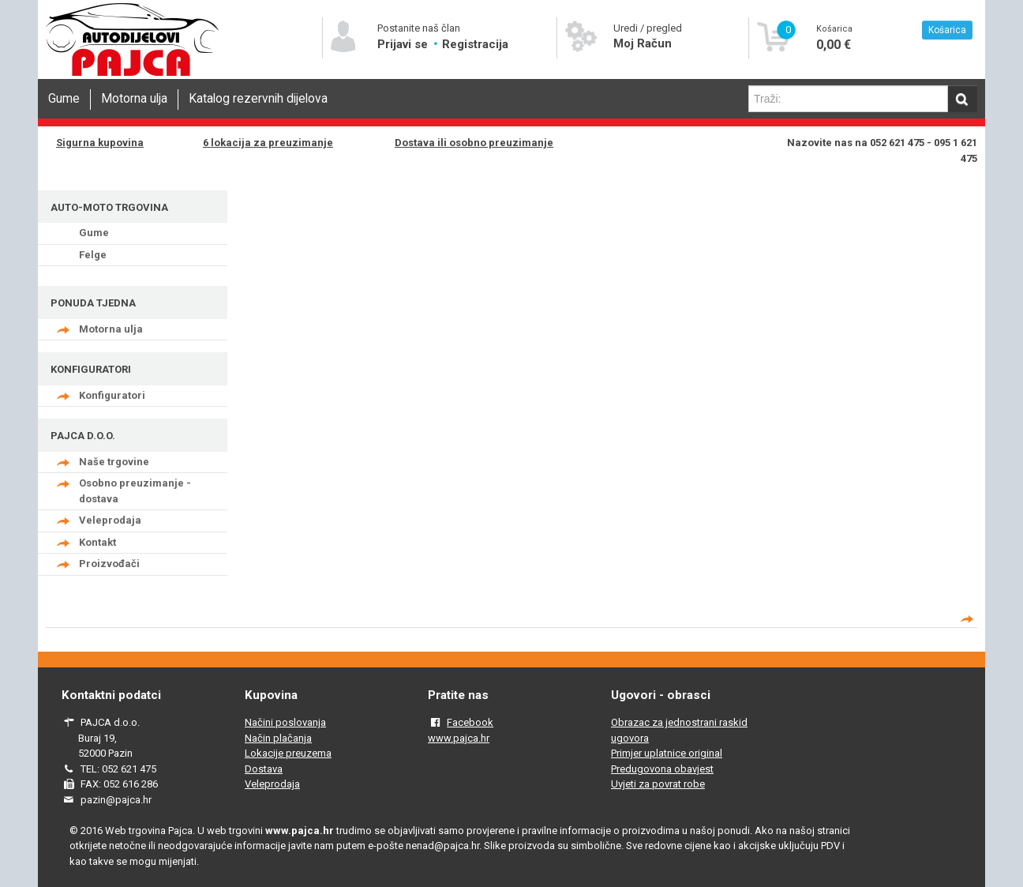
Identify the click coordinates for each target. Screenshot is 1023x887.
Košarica (947, 30)
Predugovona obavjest (662, 769)
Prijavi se (404, 44)
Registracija (475, 44)
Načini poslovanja (285, 722)
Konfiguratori (112, 395)
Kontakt (97, 542)
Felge (93, 255)
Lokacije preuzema (288, 753)
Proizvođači (109, 563)
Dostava (264, 769)
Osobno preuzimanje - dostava (135, 491)
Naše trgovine (114, 462)
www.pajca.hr (458, 738)
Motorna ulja (134, 99)
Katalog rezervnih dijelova (258, 99)
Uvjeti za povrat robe (658, 784)
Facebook (470, 722)
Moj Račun (642, 43)
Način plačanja (278, 738)
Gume (64, 99)
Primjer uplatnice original (666, 753)
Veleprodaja (110, 520)
